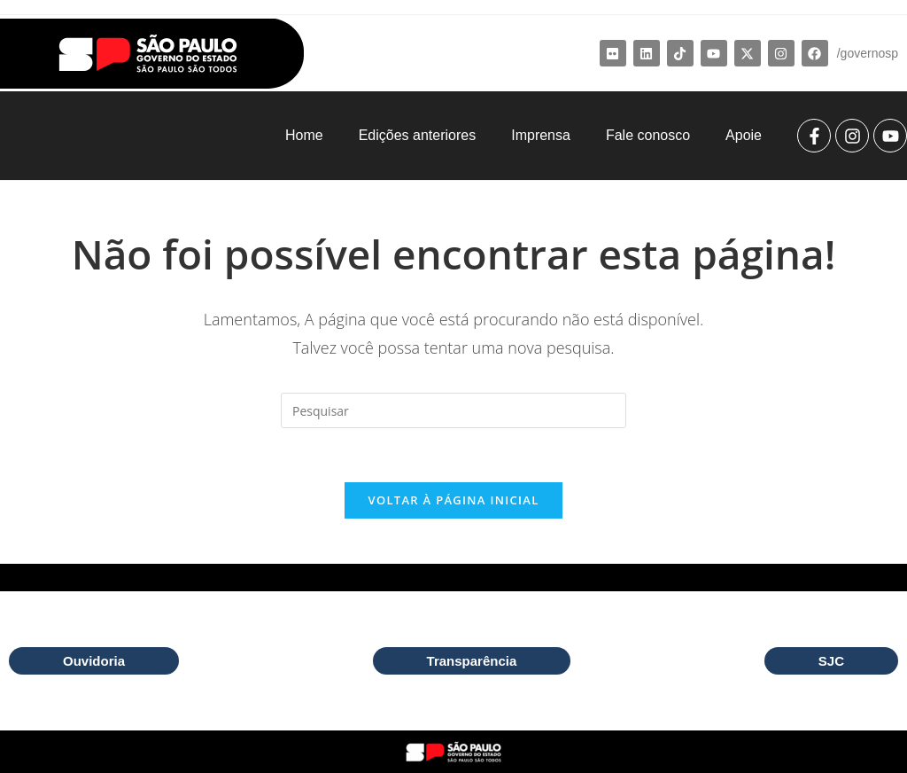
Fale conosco (648, 135)
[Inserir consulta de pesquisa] (453, 410)
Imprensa (540, 135)
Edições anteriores (418, 135)
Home (304, 135)
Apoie (743, 135)
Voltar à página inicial (453, 500)
